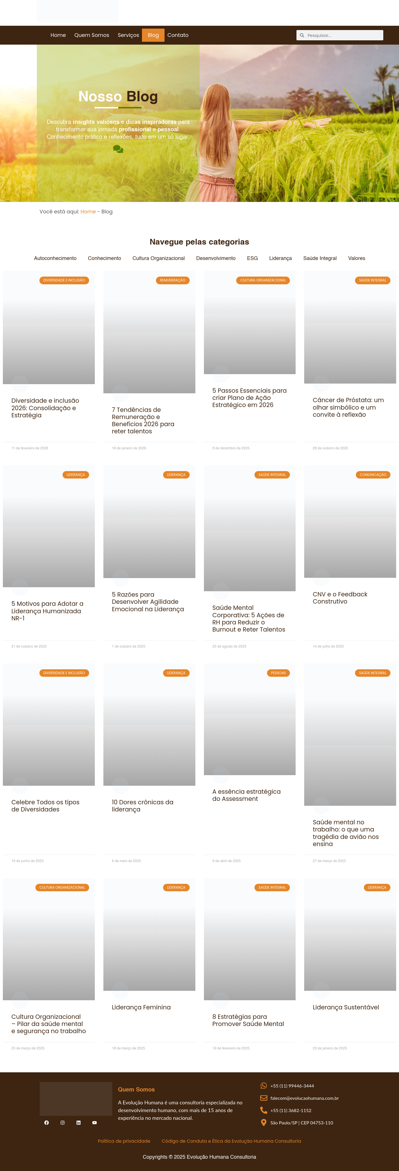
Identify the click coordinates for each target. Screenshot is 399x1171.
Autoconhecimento (55, 258)
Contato (178, 35)
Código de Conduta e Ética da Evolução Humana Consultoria (231, 1141)
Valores (356, 258)
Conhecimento (104, 258)
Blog (153, 35)
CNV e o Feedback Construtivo (340, 598)
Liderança (280, 258)
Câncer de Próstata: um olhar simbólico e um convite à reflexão (348, 407)
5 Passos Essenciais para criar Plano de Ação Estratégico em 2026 (249, 397)
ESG (252, 258)
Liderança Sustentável (346, 1007)
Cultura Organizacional (159, 258)
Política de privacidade (124, 1141)
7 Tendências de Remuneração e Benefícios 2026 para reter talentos (143, 421)
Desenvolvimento (216, 258)
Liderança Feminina (141, 1007)
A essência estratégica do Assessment (246, 795)
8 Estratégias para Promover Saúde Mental (248, 1020)
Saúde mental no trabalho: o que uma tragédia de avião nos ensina (346, 833)
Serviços (128, 35)
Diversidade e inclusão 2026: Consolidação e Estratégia (45, 407)
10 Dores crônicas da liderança (143, 805)
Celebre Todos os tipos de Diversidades (45, 805)
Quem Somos (92, 35)
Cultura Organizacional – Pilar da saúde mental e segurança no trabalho (48, 1024)
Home (58, 35)
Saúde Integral (320, 258)
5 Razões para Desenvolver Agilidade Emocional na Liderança (148, 601)
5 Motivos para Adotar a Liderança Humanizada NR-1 (47, 611)
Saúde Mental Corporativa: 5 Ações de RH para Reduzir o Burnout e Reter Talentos (248, 619)
